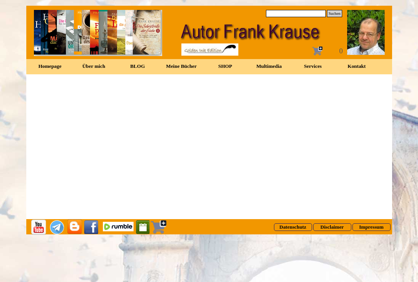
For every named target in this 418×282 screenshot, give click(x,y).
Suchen (334, 13)
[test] (293, 227)
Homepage (50, 66)
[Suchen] (296, 13)
